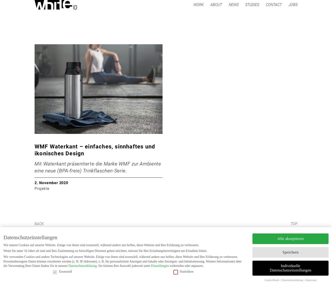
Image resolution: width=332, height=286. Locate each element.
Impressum (311, 280)
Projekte (42, 188)
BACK (39, 224)
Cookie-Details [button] (272, 280)
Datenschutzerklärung (82, 266)
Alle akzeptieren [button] (290, 238)
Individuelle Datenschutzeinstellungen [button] (290, 268)
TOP (293, 224)
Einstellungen (160, 266)
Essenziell (62, 272)
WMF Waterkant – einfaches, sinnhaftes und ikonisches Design (95, 150)
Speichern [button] (290, 252)
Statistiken (183, 272)
